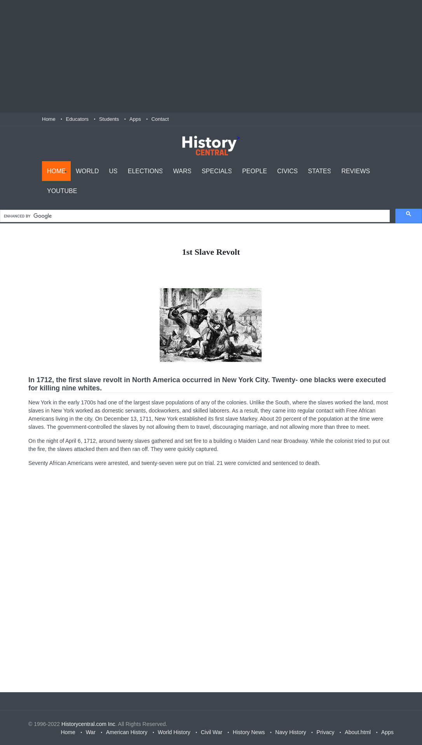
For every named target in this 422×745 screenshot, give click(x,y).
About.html (358, 732)
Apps (135, 119)
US (113, 171)
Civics (287, 171)
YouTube (62, 191)
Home (49, 119)
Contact (160, 119)
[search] (194, 216)
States (319, 171)
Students (109, 119)
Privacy (326, 732)
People (254, 171)
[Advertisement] (211, 56)
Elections (145, 171)
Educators (77, 119)
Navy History (290, 732)
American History (127, 732)
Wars (182, 171)
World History (174, 732)
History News (249, 732)
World (87, 171)
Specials (217, 171)
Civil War (211, 732)
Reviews (355, 171)
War (91, 732)
